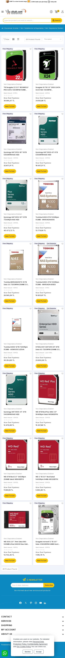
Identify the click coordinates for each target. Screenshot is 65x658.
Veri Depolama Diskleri (13, 84)
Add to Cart (10, 106)
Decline (28, 652)
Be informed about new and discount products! (32, 590)
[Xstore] (15, 12)
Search (58, 20)
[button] (6, 39)
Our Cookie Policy (24, 646)
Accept (38, 652)
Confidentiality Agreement (37, 644)
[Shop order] (52, 39)
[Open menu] (3, 11)
